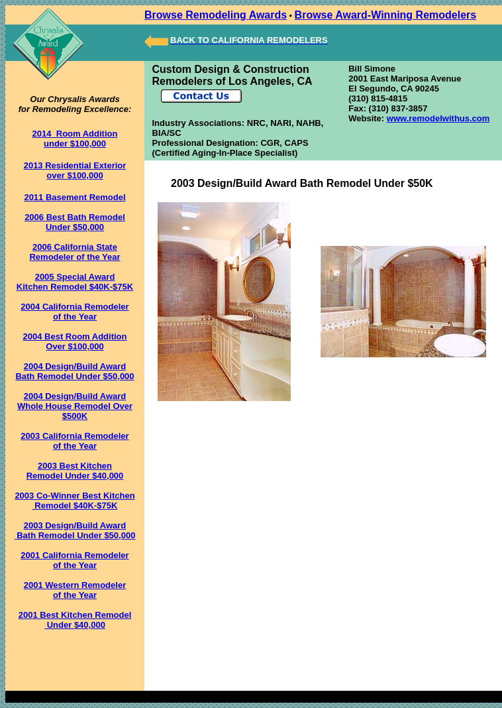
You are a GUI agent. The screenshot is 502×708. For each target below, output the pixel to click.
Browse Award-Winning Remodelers (386, 15)
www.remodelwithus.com (438, 118)
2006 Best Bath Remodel (75, 217)
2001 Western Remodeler (75, 585)
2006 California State (74, 247)
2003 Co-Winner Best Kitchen (74, 496)
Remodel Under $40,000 (75, 476)
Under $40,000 (74, 625)
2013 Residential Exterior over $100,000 (75, 170)
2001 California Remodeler (74, 555)
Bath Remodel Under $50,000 (74, 376)
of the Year (75, 317)
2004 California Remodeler (74, 307)
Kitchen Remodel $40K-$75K (75, 287)
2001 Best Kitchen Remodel (75, 615)
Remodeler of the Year (74, 257)
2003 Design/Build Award (75, 525)
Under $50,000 (75, 227)
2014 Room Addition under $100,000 (75, 138)
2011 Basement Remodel (74, 197)
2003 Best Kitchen (75, 466)
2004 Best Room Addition (75, 336)
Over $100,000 (74, 346)
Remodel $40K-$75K (75, 505)
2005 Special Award (75, 277)
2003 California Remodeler (74, 436)
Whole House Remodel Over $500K (74, 411)
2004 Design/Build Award (75, 366)
